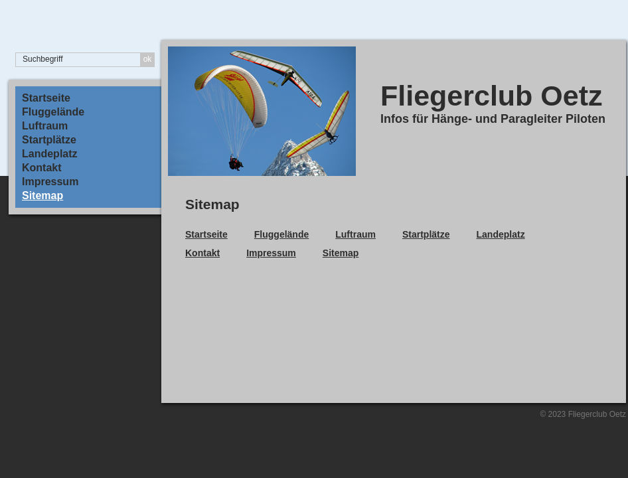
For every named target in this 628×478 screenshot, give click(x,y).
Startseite (46, 98)
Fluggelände (53, 112)
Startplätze (49, 140)
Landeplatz (50, 154)
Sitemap (42, 196)
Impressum (50, 182)
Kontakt (42, 168)
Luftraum (45, 126)
